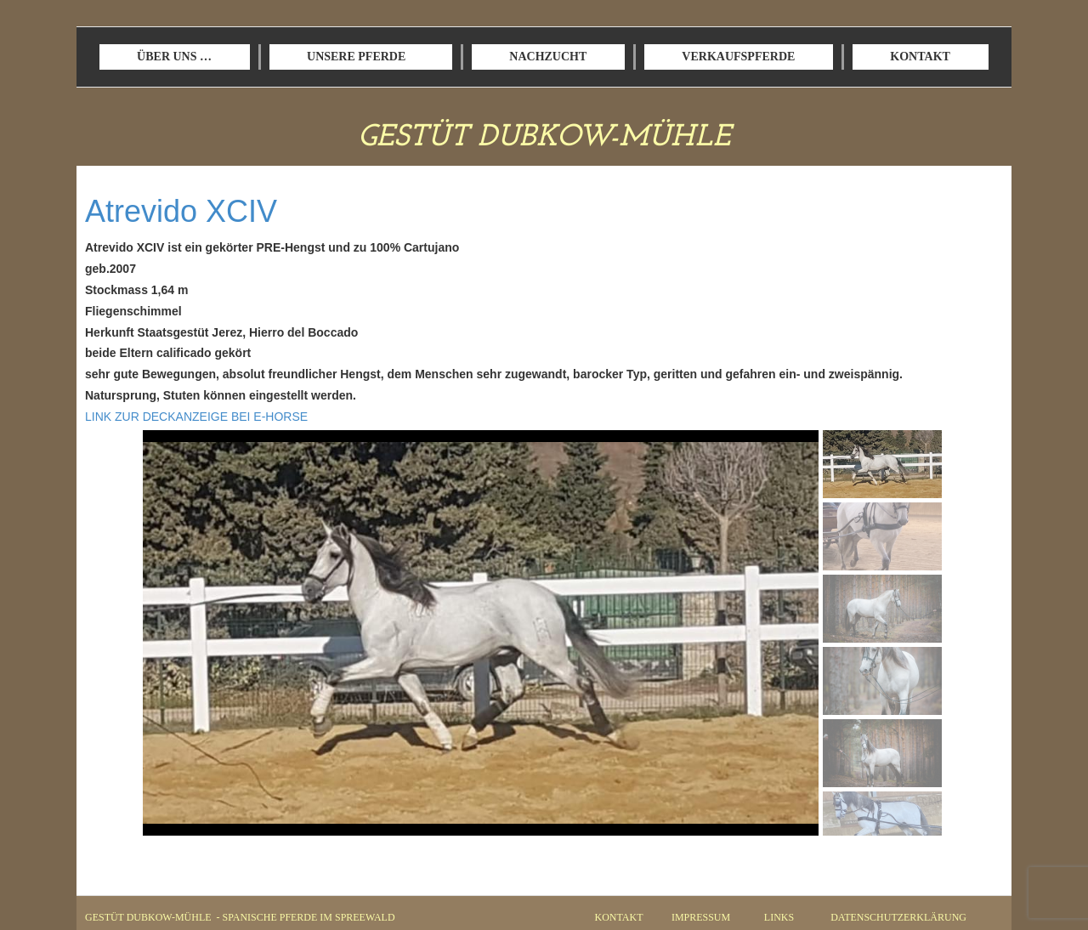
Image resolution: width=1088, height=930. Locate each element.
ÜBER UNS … (174, 56)
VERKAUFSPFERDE (738, 56)
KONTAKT (920, 56)
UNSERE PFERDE (356, 56)
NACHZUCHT (547, 56)
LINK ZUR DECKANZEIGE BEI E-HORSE (196, 416)
